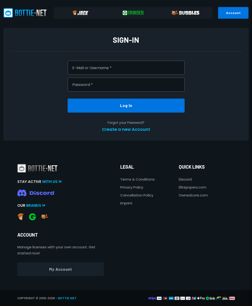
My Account (60, 269)
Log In (126, 105)
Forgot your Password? (126, 122)
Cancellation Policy (136, 195)
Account (233, 13)
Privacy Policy (131, 187)
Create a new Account (126, 129)
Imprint (126, 203)
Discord (185, 179)
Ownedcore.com (193, 195)
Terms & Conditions (137, 179)
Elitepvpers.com (192, 187)
